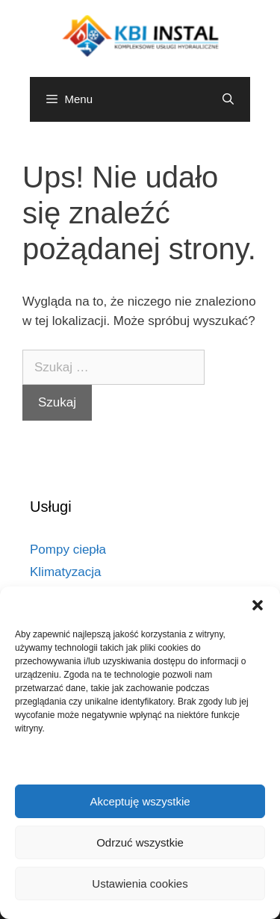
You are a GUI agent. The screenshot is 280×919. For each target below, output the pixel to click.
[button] (257, 605)
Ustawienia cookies (139, 883)
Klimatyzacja (65, 572)
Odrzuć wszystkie (140, 842)
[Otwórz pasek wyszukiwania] (228, 99)
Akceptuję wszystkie (140, 801)
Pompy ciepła (68, 549)
